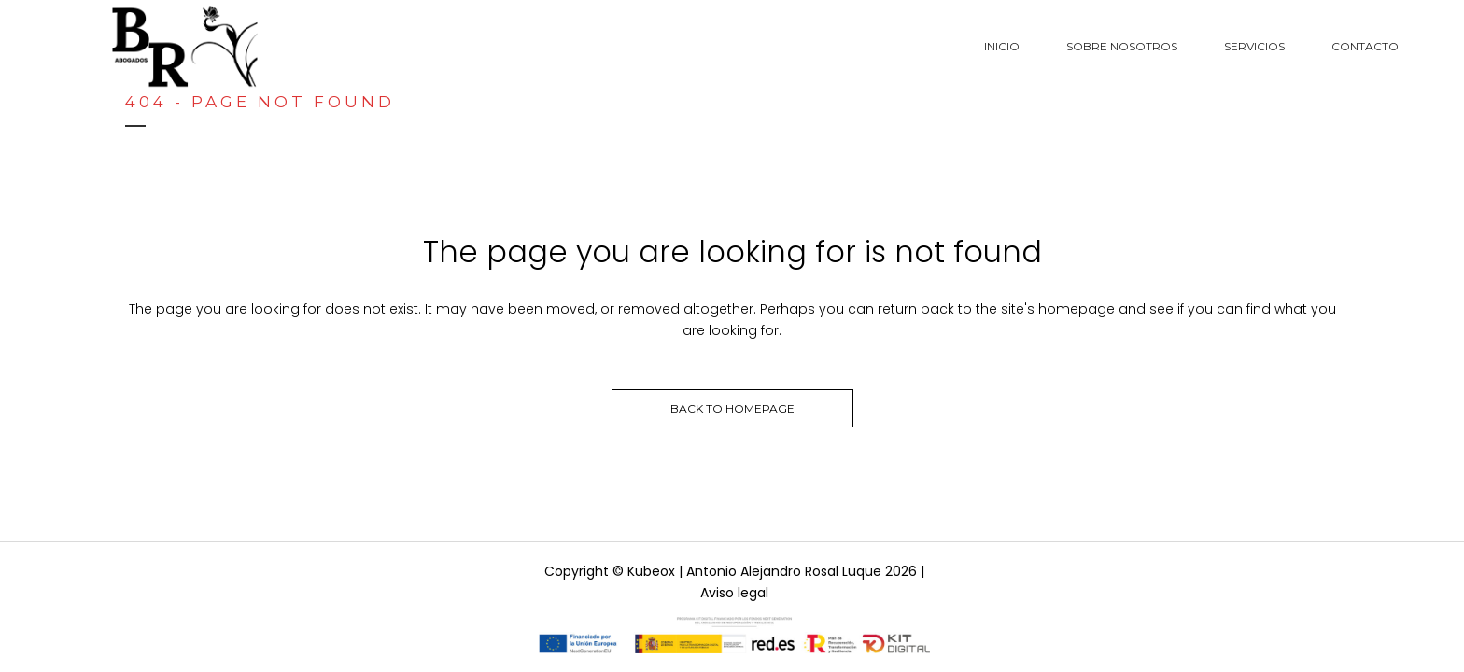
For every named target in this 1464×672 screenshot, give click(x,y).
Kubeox (651, 571)
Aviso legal (734, 592)
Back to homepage (732, 408)
